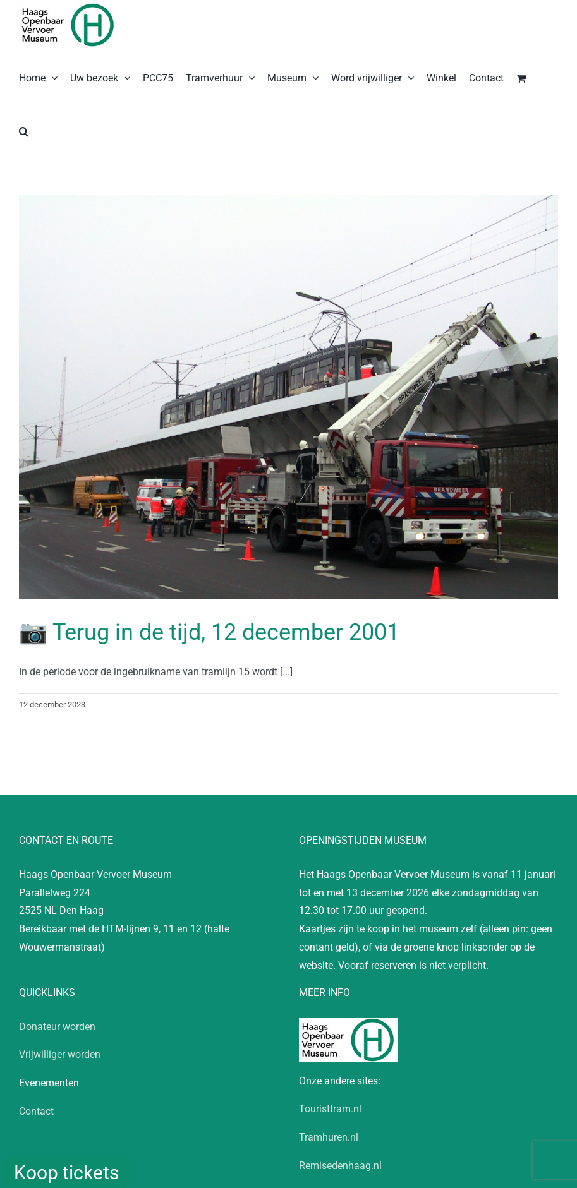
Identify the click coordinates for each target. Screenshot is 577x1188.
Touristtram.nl (330, 1109)
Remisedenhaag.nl (340, 1166)
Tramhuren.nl (328, 1137)
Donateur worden (57, 1027)
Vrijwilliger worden (59, 1054)
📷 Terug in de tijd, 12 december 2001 (209, 632)
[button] (23, 130)
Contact (36, 1111)
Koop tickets (66, 1172)
